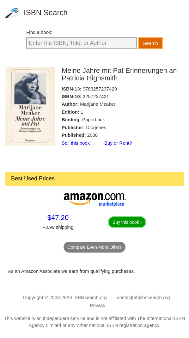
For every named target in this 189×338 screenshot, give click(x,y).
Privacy (97, 305)
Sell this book (76, 143)
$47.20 (58, 218)
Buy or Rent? (118, 143)
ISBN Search (46, 12)
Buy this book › (127, 222)
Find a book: (39, 32)
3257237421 (96, 96)
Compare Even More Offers (95, 247)
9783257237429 (100, 88)
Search (150, 43)
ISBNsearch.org (90, 297)
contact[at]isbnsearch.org (143, 297)
